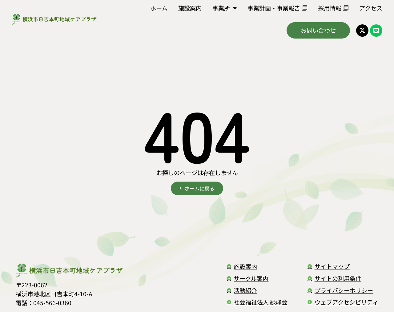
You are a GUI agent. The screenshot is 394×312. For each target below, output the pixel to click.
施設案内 (190, 8)
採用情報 (333, 8)
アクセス (370, 8)
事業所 (224, 8)
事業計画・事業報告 (277, 8)
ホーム (158, 8)
